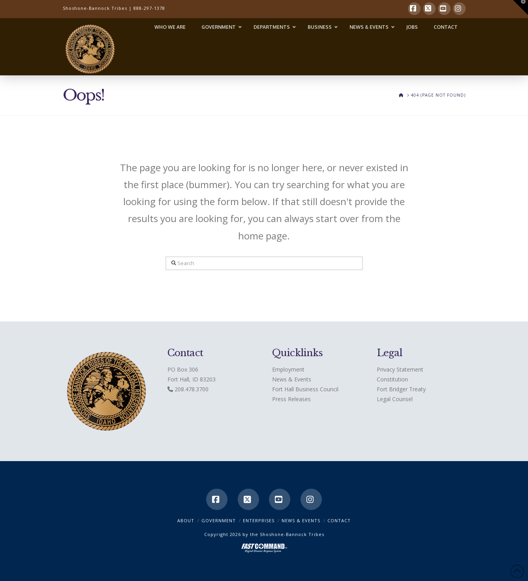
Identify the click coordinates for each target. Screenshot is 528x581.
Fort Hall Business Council (305, 389)
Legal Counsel (395, 399)
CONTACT (339, 520)
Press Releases (291, 399)
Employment (288, 369)
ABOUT (185, 520)
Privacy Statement (400, 369)
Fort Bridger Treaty (401, 389)
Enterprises (258, 520)
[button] (520, 7)
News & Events (291, 379)
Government (218, 520)
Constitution (392, 379)
